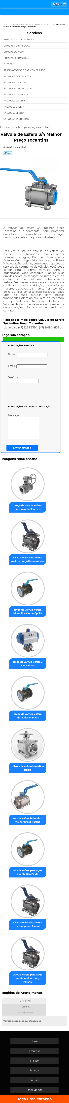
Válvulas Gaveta (14, 106)
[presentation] (29, 394)
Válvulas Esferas (14, 100)
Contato (34, 1080)
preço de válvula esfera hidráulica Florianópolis (27, 611)
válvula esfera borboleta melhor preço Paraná (27, 924)
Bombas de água (14, 51)
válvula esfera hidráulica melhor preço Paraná (27, 820)
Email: (27, 366)
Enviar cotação (22, 447)
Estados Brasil (25, 1012)
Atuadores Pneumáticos (19, 39)
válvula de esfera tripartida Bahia (27, 768)
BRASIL (26, 1006)
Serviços (34, 33)
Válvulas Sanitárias (16, 119)
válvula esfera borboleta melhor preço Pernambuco (27, 559)
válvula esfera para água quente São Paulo (27, 872)
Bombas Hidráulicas (16, 58)
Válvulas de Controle (17, 88)
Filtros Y (9, 64)
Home (34, 1041)
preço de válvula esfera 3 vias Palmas (28, 663)
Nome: (27, 355)
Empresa (34, 1051)
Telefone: (23, 379)
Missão (34, 1060)
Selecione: (25, 1000)
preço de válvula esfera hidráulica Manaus (27, 716)
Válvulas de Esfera (16, 94)
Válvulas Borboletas (17, 76)
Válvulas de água (14, 82)
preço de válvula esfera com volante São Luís (27, 507)
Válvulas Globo (13, 113)
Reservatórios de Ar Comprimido (24, 70)
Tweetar (7, 153)
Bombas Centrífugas (16, 45)
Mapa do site (34, 1089)
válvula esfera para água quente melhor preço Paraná (27, 978)
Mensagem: (23, 426)
